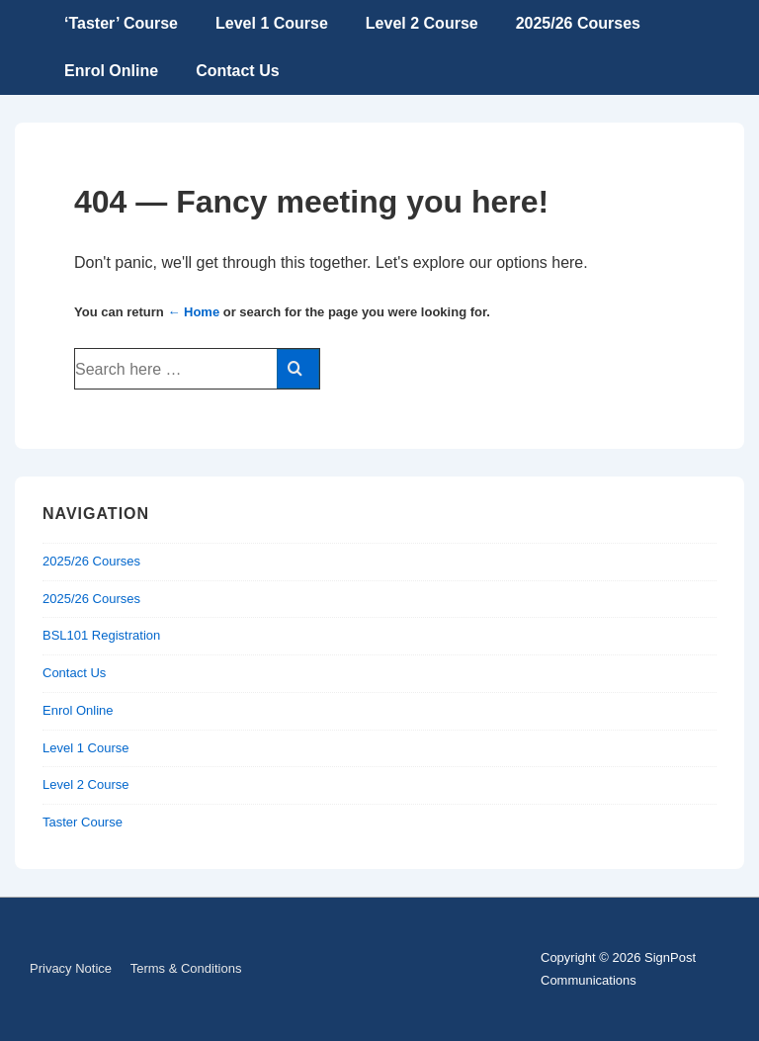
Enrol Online (111, 70)
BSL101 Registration (101, 635)
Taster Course (82, 822)
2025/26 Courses (578, 23)
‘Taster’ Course (121, 23)
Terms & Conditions (186, 968)
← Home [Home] (193, 311)
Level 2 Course (422, 23)
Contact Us (237, 70)
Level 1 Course (271, 23)
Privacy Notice (71, 968)
